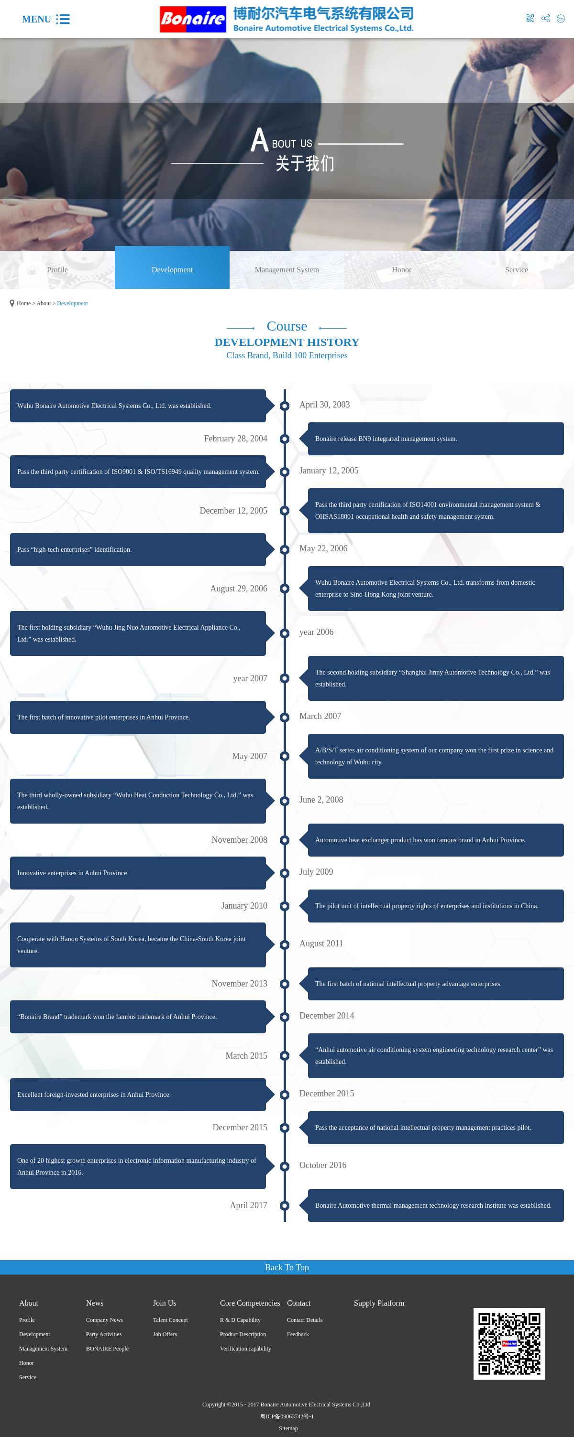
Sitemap (287, 1428)
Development (72, 303)
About (43, 303)
